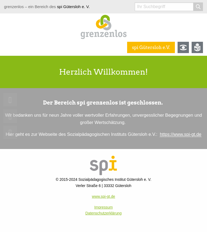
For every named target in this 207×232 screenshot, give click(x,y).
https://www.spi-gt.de (180, 134)
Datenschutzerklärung (103, 213)
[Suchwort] (164, 6)
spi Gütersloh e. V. (73, 7)
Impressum (103, 207)
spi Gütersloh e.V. (151, 47)
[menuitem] (10, 100)
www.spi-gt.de (103, 196)
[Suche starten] (198, 6)
